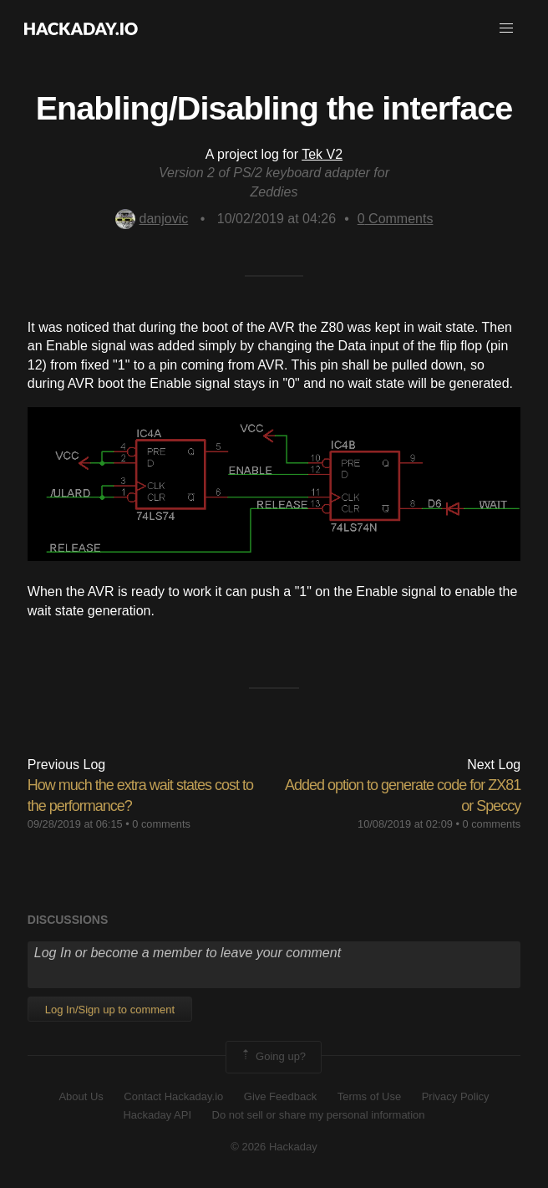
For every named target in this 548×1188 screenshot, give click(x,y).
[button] (506, 28)
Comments (396, 219)
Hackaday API (157, 1115)
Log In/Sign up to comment (110, 1009)
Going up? (272, 1057)
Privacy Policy (456, 1096)
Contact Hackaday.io (173, 1096)
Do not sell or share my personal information (318, 1115)
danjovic (152, 219)
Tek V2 (322, 154)
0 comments (161, 824)
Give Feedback (280, 1096)
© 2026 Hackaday (274, 1146)
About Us (80, 1096)
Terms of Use (369, 1096)
